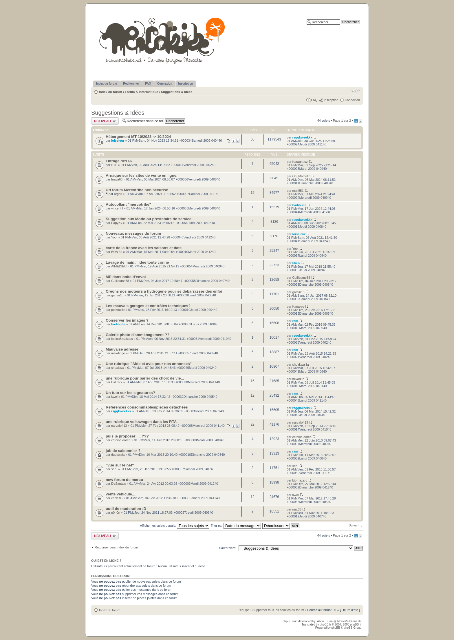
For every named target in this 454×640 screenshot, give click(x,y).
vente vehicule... (120, 494)
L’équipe (244, 610)
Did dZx (116, 382)
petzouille (118, 309)
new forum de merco (124, 479)
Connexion (352, 100)
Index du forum (110, 92)
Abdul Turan (325, 621)
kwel (114, 396)
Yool (114, 237)
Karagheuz (299, 161)
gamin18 (117, 295)
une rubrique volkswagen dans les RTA (141, 422)
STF (114, 165)
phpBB (335, 627)
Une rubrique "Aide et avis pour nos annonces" (149, 364)
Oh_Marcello (301, 176)
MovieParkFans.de (349, 621)
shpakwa (117, 367)
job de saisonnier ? (123, 450)
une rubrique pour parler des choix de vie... (145, 378)
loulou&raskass (122, 338)
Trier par (236, 525)
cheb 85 (116, 498)
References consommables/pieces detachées (147, 407)
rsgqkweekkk (302, 137)
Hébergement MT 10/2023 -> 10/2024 (138, 136)
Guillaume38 (120, 280)
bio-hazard (299, 480)
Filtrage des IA (119, 161)
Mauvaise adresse (122, 349)
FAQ (314, 100)
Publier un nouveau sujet (105, 121)
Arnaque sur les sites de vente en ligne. (141, 175)
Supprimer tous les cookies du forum (278, 610)
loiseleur (117, 140)
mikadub (298, 379)
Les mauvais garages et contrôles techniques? (148, 306)
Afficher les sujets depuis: (174, 525)
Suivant (354, 525)
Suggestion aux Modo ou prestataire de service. (149, 219)
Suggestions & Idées (176, 92)
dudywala (118, 454)
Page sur (342, 120)
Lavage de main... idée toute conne (137, 262)
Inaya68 (116, 179)
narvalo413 (119, 425)
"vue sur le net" (120, 465)
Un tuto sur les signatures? (130, 393)
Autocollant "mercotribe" (128, 204)
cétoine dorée (121, 440)
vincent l (117, 208)
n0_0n (115, 512)
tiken (296, 263)
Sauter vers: (227, 548)
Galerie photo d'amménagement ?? (137, 335)
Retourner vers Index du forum (116, 547)
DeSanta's (118, 483)
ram (295, 321)
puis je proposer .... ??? (127, 436)
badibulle (299, 205)
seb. (114, 469)
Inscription (331, 100)
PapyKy (116, 223)
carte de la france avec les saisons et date (144, 248)
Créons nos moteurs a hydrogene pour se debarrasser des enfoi (164, 291)
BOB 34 (116, 252)
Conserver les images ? (127, 320)
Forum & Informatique (141, 92)
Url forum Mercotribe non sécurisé (137, 190)
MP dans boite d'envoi (126, 277)
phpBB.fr (325, 624)
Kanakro (298, 306)
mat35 (296, 509)
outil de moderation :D (126, 508)
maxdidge (118, 353)
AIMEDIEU (119, 266)
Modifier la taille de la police (356, 90)
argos (118, 194)
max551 (297, 190)
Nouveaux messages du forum (133, 233)
